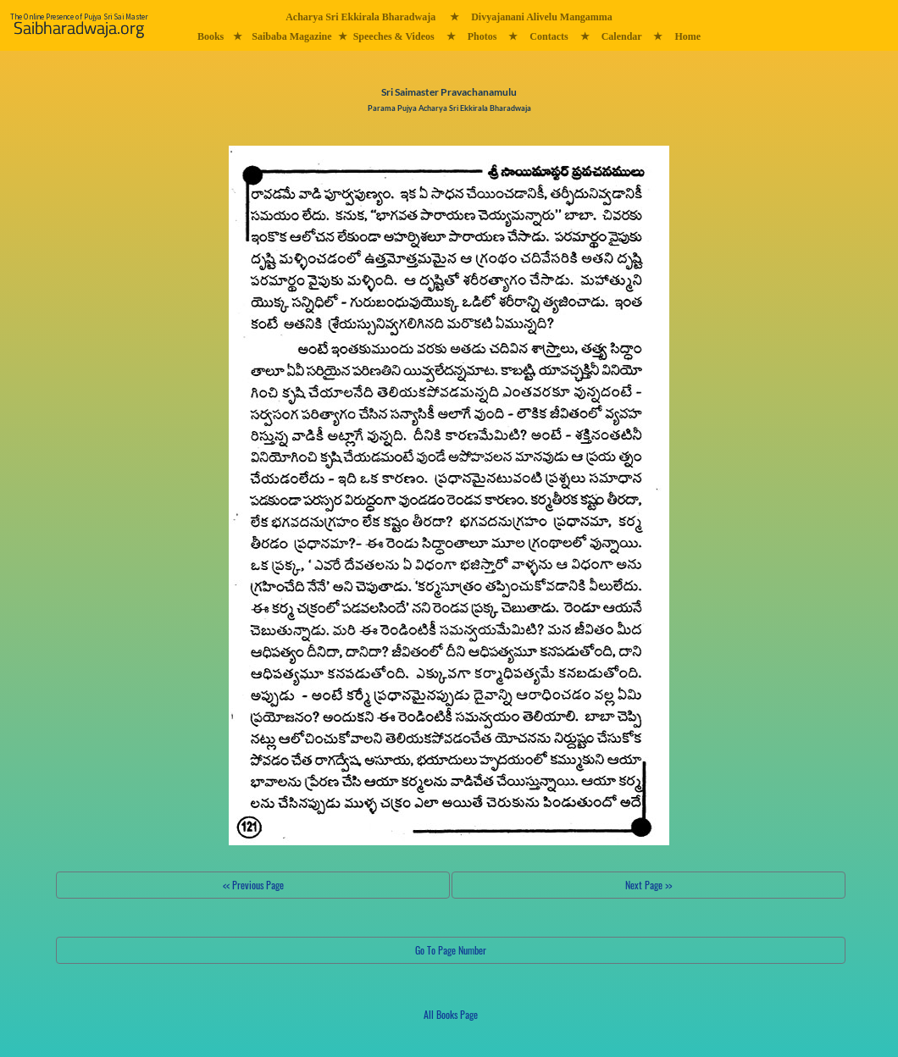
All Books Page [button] (451, 1014)
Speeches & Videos (394, 36)
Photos (482, 36)
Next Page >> (648, 884)
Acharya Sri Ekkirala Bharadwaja (360, 17)
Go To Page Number (450, 950)
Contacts (548, 36)
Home (687, 36)
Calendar (621, 36)
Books (210, 36)
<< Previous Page (253, 884)
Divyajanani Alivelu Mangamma (542, 17)
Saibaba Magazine (291, 36)
